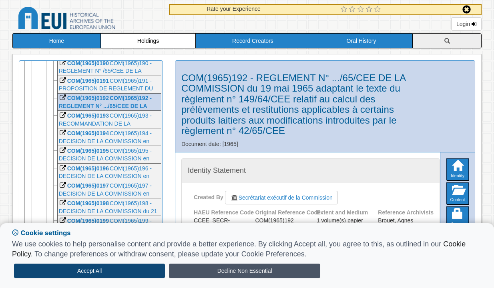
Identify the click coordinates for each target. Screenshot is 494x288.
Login (466, 24)
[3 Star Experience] (361, 9)
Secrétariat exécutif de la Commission (281, 198)
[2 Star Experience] (353, 9)
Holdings (148, 41)
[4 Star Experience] (370, 9)
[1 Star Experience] (345, 9)
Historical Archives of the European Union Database (89, 19)
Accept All (89, 271)
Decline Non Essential (244, 271)
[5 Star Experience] (378, 9)
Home (56, 41)
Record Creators (252, 41)
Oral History (361, 41)
